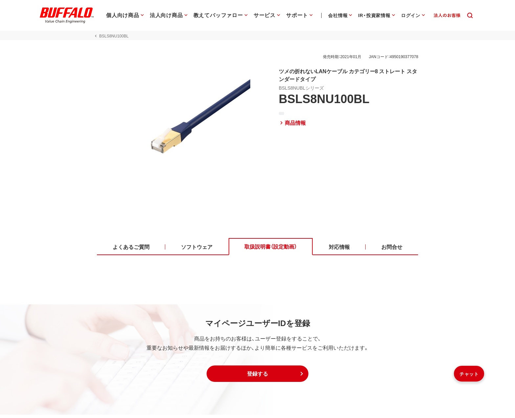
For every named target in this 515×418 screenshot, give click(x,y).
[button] (257, 377)
